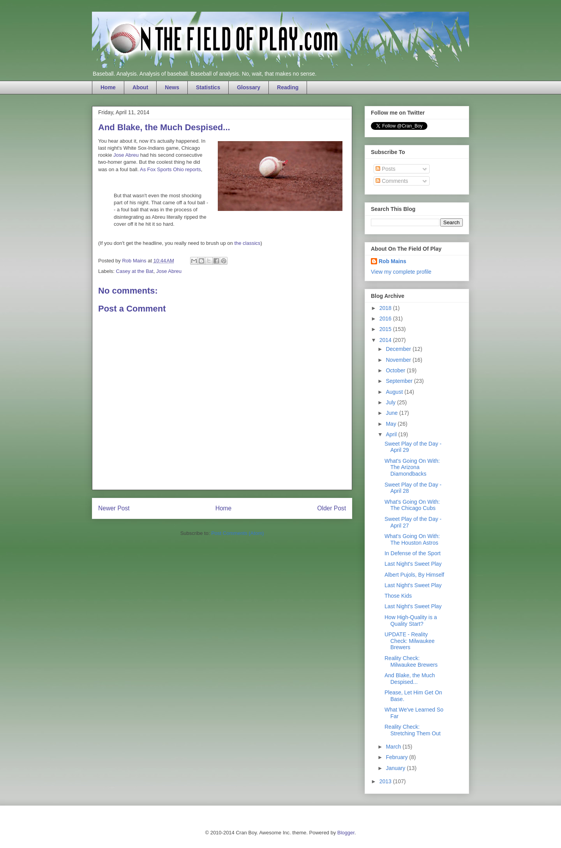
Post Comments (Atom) (237, 533)
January (396, 768)
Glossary (248, 87)
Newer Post (114, 508)
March (394, 747)
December (399, 349)
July (391, 402)
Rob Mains (392, 261)
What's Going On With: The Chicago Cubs (412, 505)
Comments (392, 181)
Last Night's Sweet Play (413, 564)
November (399, 360)
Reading (287, 87)
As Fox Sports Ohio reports (170, 169)
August (395, 392)
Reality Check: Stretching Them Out (413, 730)
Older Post (331, 508)
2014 (386, 340)
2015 (386, 329)
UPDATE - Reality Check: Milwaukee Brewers (410, 641)
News (172, 87)
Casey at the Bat (134, 271)
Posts (385, 169)
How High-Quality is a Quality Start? (411, 620)
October (396, 370)
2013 (386, 781)
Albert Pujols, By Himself (414, 575)
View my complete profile (401, 272)
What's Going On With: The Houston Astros (412, 539)
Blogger (346, 833)
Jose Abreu (126, 155)
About (140, 87)
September (400, 381)
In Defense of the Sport (413, 553)
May (391, 424)
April (392, 434)
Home (108, 87)
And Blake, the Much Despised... (410, 678)
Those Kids (398, 596)
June (392, 413)
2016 (386, 318)
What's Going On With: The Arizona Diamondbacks (412, 467)
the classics (247, 243)
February (397, 757)
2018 (386, 308)
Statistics (208, 87)
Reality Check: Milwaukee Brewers (411, 661)
